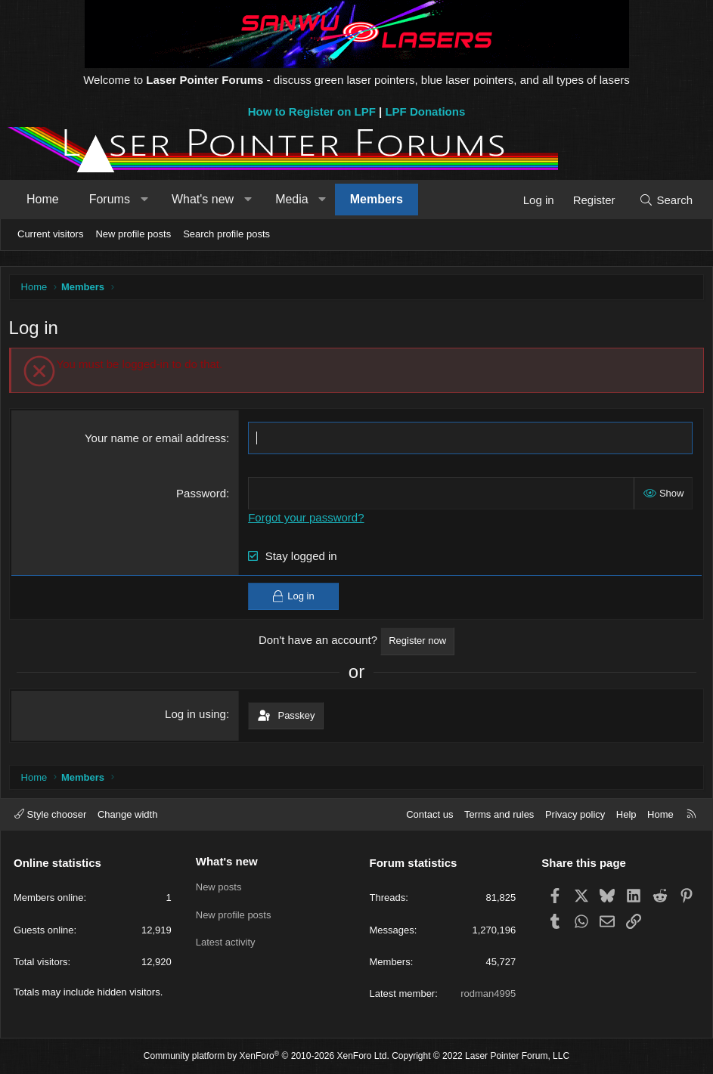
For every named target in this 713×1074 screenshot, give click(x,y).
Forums (109, 199)
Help (626, 814)
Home (42, 199)
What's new (203, 199)
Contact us (429, 814)
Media (291, 199)
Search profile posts (226, 234)
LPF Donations (425, 111)
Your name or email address (156, 441)
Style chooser (50, 814)
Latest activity (226, 942)
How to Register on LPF (312, 111)
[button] (144, 199)
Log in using (197, 716)
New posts (219, 887)
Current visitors (50, 234)
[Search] (666, 199)
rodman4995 (488, 993)
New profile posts (133, 234)
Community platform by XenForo (266, 1056)
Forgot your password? (307, 521)
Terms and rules (499, 814)
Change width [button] (128, 814)
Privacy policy (575, 814)
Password (203, 497)
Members (376, 199)
